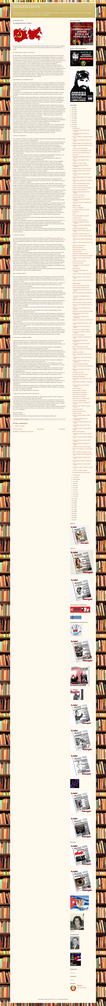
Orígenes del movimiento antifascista (80, 185)
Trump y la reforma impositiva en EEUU (81, 285)
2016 (73, 498)
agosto (74, 481)
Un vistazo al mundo (77, 217)
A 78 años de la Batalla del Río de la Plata (81, 183)
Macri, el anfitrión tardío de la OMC (80, 346)
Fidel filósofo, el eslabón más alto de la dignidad (83, 255)
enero (74, 496)
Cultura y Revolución (77, 251)
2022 (73, 116)
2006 (73, 519)
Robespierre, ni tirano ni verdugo (79, 163)
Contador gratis (72, 980)
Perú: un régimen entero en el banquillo (81, 215)
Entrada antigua (62, 429)
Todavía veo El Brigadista (78, 207)
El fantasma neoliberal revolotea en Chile (81, 472)
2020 (73, 120)
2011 (73, 509)
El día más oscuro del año (78, 263)
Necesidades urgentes (77, 413)
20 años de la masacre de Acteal (79, 261)
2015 (73, 500)
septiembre (75, 479)
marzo (74, 491)
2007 (73, 517)
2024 (73, 111)
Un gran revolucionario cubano (79, 411)
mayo (74, 487)
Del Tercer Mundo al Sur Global (79, 390)
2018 (73, 124)
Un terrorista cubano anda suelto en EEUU (81, 152)
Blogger (66, 999)
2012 (73, 507)
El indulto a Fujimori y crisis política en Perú (82, 168)
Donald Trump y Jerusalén (78, 352)
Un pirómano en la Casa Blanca (79, 396)
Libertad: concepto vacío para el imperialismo (82, 187)
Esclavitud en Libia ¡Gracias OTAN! (80, 374)
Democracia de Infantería (78, 247)
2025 (73, 109)
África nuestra (75, 154)
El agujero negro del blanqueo (79, 376)
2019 (73, 122)
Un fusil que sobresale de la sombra (80, 148)
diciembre (75, 128)
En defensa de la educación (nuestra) (80, 253)
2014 (73, 502)
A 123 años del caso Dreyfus (78, 195)
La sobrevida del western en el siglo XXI (81, 209)
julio (74, 483)
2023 (73, 114)
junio (74, 485)
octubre (74, 477)
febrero (74, 494)
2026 (73, 107)
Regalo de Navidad (76, 205)
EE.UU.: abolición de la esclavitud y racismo (82, 452)
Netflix (74, 213)
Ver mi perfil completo (82, 987)
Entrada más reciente (17, 429)
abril (74, 489)
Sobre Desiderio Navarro (78, 409)
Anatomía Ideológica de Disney (79, 249)
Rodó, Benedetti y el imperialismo (80, 392)
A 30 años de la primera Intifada (79, 400)
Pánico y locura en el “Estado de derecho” (81, 398)
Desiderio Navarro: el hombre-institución (81, 329)
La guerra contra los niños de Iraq (80, 189)
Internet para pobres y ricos (78, 197)
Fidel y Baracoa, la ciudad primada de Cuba (82, 150)
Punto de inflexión (76, 268)
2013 (73, 505)
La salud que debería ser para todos (80, 219)
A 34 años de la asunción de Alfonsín (80, 364)
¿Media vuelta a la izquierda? (79, 431)
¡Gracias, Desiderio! (77, 388)
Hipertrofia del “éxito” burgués (79, 245)
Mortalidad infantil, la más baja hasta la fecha (82, 143)
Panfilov (80, 985)
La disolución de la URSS (78, 372)
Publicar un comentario (20, 426)
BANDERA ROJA (26, 7)
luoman (54, 999)
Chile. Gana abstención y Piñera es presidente (82, 302)
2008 (73, 515)
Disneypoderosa (76, 211)
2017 (73, 126)
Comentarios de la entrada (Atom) (26, 431)
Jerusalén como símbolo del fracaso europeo (82, 446)
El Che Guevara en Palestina (78, 334)
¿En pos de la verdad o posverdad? (80, 470)
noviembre (75, 475)
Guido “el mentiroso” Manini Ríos (80, 394)
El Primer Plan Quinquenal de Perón (80, 228)
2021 (73, 118)
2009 (73, 513)
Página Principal (40, 429)
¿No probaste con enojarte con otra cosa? (81, 233)
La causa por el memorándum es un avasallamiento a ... (80, 419)
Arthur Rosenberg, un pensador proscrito (81, 287)
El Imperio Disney (76, 283)
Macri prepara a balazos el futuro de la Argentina (83, 311)
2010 (73, 511)
